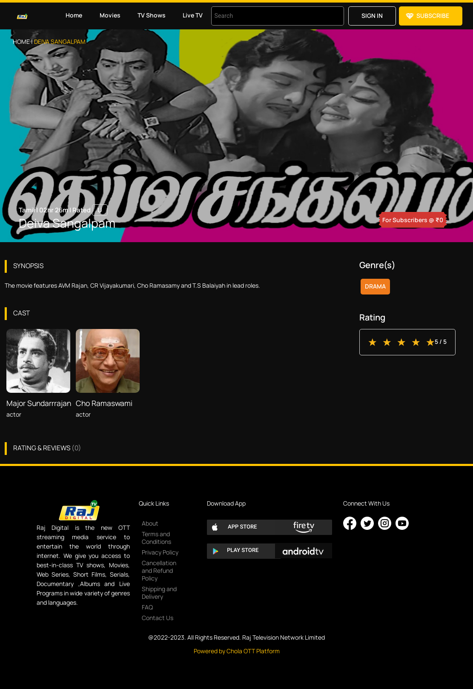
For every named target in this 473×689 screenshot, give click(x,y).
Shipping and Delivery (159, 592)
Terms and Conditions (156, 538)
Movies (110, 15)
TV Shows (152, 15)
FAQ (147, 607)
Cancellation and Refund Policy (159, 570)
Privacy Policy (160, 552)
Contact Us (157, 618)
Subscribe (432, 15)
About (150, 523)
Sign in (372, 15)
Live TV (193, 15)
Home (74, 15)
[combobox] (267, 16)
